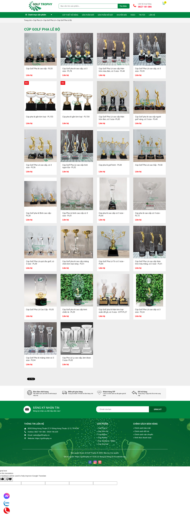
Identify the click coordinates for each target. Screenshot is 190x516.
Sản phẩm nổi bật (105, 15)
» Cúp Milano (102, 434)
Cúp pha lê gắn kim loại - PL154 (75, 117)
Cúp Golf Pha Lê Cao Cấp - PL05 (40, 309)
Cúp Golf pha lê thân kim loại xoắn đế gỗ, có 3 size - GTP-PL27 (113, 310)
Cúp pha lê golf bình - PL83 (110, 165)
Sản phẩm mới (88, 15)
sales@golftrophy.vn (41, 435)
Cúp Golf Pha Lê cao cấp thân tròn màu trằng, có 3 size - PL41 (148, 262)
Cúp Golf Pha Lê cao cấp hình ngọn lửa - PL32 (75, 166)
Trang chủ (28, 20)
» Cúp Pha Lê (102, 428)
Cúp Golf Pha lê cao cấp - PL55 (39, 68)
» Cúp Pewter (102, 438)
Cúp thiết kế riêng (70, 15)
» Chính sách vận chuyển (143, 434)
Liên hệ (152, 15)
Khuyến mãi (122, 15)
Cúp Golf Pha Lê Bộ (64, 20)
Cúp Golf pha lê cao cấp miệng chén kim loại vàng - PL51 (75, 262)
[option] (42, 393)
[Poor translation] (9, 479)
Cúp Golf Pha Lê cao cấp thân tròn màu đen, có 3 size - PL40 (112, 69)
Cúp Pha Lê (37, 20)
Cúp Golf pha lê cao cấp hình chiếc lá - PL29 (74, 310)
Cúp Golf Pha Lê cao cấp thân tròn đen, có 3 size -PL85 (111, 118)
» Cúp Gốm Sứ (102, 431)
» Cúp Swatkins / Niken (106, 441)
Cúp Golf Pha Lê (50, 20)
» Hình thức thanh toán (142, 438)
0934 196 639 (52, 432)
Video (132, 15)
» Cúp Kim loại (102, 444)
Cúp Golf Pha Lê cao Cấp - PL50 (148, 165)
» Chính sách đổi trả (141, 431)
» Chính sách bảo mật (142, 428)
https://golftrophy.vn (43, 438)
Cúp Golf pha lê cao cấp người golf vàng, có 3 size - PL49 (148, 118)
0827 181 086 (145, 6)
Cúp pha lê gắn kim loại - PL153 (39, 117)
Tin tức (142, 15)
